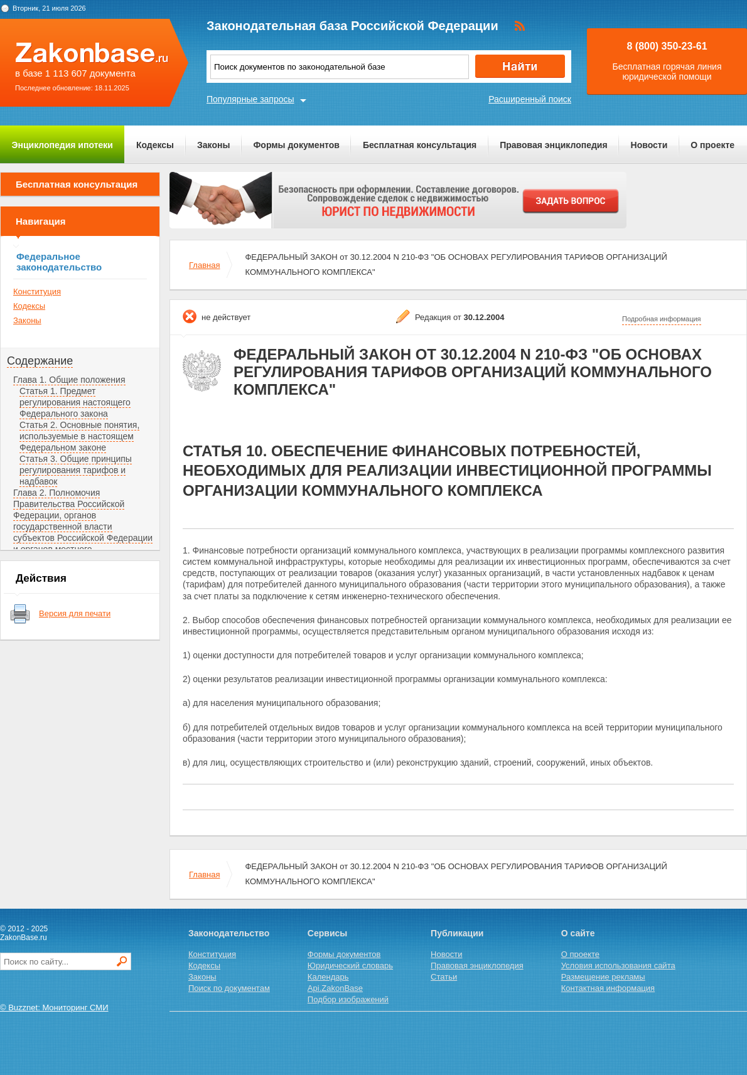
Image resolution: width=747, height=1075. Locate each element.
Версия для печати (74, 613)
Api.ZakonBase (335, 988)
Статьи (444, 976)
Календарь (328, 976)
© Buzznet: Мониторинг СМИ (54, 1007)
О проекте (712, 145)
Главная (204, 265)
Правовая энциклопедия (553, 145)
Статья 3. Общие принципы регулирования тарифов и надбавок (75, 470)
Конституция (37, 291)
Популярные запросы (250, 99)
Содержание (40, 361)
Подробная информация (661, 319)
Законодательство (228, 933)
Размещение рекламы (603, 976)
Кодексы (155, 145)
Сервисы (327, 933)
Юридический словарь (350, 965)
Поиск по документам (229, 988)
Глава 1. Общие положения (69, 380)
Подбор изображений (348, 999)
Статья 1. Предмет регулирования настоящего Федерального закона (75, 402)
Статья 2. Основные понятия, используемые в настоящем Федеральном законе (79, 436)
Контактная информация (608, 988)
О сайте (578, 933)
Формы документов (296, 145)
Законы (213, 145)
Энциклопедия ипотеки (62, 145)
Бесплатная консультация (419, 145)
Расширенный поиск (529, 99)
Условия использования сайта (618, 965)
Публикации (457, 933)
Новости (649, 145)
